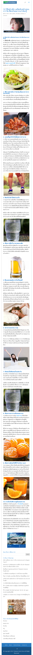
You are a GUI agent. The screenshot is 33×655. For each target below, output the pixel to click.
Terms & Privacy (16, 645)
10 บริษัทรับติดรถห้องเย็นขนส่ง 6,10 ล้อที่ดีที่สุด (15, 583)
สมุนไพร (5, 631)
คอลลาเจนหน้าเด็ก (10, 63)
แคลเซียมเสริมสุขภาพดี (9, 638)
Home (6, 645)
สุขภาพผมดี (6, 633)
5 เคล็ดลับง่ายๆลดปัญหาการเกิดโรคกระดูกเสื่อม (15, 573)
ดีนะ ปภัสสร (6, 13)
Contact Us (24, 645)
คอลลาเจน (19, 415)
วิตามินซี (20, 504)
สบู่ (4, 628)
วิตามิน (5, 626)
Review (5, 621)
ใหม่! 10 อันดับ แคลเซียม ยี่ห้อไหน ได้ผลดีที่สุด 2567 (16, 576)
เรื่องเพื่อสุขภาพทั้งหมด (20, 13)
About (10, 645)
